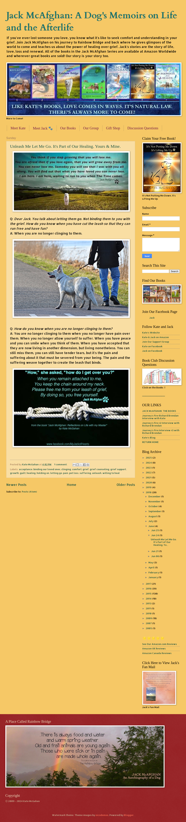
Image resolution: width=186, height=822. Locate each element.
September (155, 511)
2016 (149, 588)
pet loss (74, 473)
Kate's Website (151, 332)
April (151, 567)
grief (86, 469)
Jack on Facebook (152, 350)
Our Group (91, 128)
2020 (149, 482)
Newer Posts (16, 484)
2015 (149, 593)
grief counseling (99, 469)
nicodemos (102, 815)
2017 (149, 583)
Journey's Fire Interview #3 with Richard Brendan (160, 431)
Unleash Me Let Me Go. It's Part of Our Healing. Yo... (164, 542)
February (154, 572)
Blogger (129, 815)
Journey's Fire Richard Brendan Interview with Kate (160, 417)
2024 (149, 462)
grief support (118, 469)
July (151, 521)
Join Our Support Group (155, 341)
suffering (85, 473)
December (154, 496)
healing (31, 473)
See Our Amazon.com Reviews (159, 644)
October (153, 506)
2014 (149, 598)
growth (14, 473)
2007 (149, 623)
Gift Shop (113, 128)
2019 (149, 487)
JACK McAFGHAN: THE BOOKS (159, 410)
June (151, 526)
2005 (149, 628)
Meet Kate (18, 128)
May (151, 562)
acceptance (25, 469)
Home (71, 484)
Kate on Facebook (152, 346)
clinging (66, 469)
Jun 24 (155, 535)
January (153, 577)
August (153, 516)
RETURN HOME (150, 442)
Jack (152, 317)
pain (65, 473)
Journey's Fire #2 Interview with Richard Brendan (160, 424)
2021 (149, 477)
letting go (56, 473)
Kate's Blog (148, 437)
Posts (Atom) (29, 491)
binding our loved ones (46, 469)
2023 (149, 467)
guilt (23, 473)
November (154, 501)
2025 (149, 457)
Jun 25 (155, 530)
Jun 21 (155, 551)
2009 (149, 618)
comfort (77, 469)
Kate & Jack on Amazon (155, 337)
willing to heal (111, 473)
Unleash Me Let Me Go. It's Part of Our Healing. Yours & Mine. (65, 146)
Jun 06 (155, 556)
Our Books (68, 128)
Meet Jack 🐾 (43, 128)
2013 (149, 603)
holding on (43, 473)
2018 (149, 492)
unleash (96, 473)
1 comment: (61, 464)
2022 (149, 472)
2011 (148, 608)
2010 (149, 613)
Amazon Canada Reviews (157, 653)
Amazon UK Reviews (154, 648)
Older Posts (126, 484)
